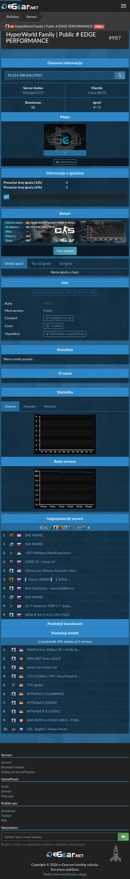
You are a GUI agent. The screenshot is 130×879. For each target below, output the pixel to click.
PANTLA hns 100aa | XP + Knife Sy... (53, 649)
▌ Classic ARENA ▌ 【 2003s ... (47, 579)
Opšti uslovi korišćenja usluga (65, 874)
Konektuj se (58, 318)
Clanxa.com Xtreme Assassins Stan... (51, 570)
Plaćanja (7, 796)
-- (65, 153)
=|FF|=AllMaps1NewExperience (48, 553)
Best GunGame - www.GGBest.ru (49, 588)
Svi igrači (65, 263)
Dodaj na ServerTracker (18, 772)
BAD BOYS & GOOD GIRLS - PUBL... (54, 720)
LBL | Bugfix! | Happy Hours (47, 729)
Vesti (5, 786)
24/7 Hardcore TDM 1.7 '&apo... (48, 606)
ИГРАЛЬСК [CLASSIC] (43, 711)
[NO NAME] (34, 535)
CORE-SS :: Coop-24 (40, 562)
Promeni (65, 162)
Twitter (6, 816)
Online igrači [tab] (14, 263)
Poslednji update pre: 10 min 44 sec (65, 292)
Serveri (32, 17)
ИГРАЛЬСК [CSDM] (42, 703)
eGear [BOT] (97, 93)
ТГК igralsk (35, 685)
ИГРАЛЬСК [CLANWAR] (45, 694)
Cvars (53, 326)
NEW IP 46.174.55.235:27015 (47, 615)
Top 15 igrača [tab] (41, 263)
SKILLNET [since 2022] (44, 658)
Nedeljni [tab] (30, 406)
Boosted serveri (12, 767)
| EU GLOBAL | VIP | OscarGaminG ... (54, 676)
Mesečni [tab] (50, 406)
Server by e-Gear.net (42, 667)
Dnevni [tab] (10, 406)
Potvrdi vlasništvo (65, 334)
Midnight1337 (33, 93)
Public (47, 310)
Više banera (65, 251)
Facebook (8, 811)
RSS (4, 820)
